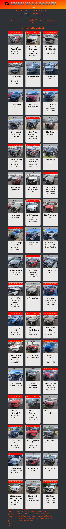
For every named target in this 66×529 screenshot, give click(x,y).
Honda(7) (38, 21)
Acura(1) (13, 21)
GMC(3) (34, 21)
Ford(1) (30, 21)
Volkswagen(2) (33, 22)
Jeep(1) (43, 21)
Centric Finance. (44, 15)
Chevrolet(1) (19, 21)
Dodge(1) (25, 21)
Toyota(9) (52, 21)
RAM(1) (48, 21)
